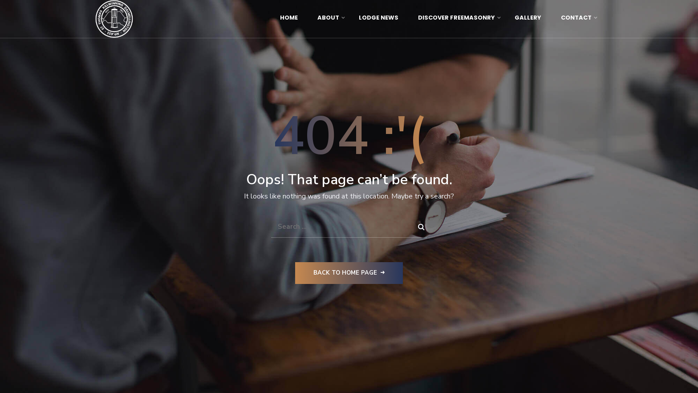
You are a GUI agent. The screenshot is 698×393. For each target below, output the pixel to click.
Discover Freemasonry (456, 17)
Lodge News (378, 17)
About (328, 17)
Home (289, 17)
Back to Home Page (349, 273)
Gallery (528, 17)
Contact (576, 17)
